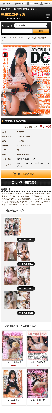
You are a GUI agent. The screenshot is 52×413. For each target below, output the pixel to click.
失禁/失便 (39, 163)
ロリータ (28, 163)
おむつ (28, 38)
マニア (11, 38)
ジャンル (20, 38)
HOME (4, 38)
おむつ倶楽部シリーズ (26, 159)
